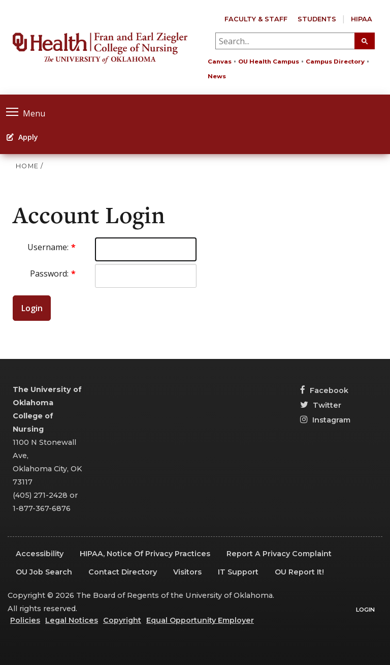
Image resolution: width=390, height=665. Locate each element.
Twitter (320, 405)
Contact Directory (122, 572)
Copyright (122, 620)
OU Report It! (299, 572)
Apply (22, 137)
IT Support (238, 572)
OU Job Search (44, 572)
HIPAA (361, 19)
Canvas (220, 61)
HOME (27, 166)
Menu (25, 112)
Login (32, 308)
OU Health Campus (268, 61)
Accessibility (39, 553)
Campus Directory (335, 61)
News (217, 76)
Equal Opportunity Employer (200, 620)
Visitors (187, 572)
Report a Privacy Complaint (279, 553)
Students (317, 19)
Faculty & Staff (255, 19)
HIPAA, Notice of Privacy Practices (145, 553)
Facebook (324, 390)
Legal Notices (71, 620)
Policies (25, 620)
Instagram (325, 420)
